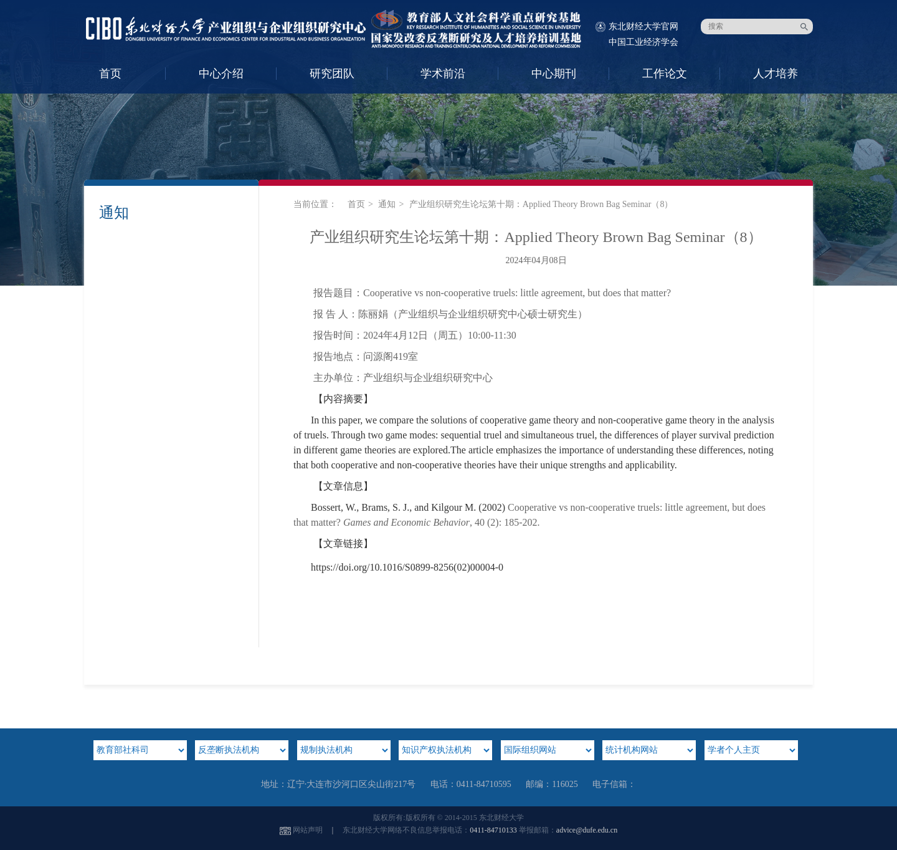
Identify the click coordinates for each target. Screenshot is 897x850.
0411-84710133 (493, 830)
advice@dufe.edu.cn (586, 830)
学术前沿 (442, 73)
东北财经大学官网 (643, 26)
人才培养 (775, 73)
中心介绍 (221, 73)
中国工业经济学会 (643, 42)
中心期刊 (553, 73)
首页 (110, 73)
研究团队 (332, 73)
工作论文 (664, 73)
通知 (387, 204)
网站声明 (308, 830)
